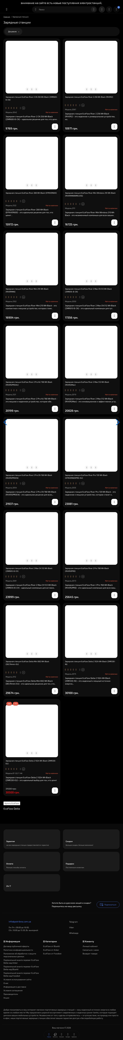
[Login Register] (109, 9)
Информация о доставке (15, 987)
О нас (6, 983)
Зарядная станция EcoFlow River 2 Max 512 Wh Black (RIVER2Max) (87, 383)
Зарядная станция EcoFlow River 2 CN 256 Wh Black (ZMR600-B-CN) (32, 98)
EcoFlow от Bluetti (51, 946)
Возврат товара (90, 953)
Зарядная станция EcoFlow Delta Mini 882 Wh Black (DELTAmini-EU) (27, 662)
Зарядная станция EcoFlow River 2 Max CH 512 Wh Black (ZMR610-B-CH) (29, 569)
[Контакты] (102, 9)
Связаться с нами (91, 950)
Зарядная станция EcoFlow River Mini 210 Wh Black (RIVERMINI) (27, 290)
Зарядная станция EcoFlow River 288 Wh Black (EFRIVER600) (31, 193)
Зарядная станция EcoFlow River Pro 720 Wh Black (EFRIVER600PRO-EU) (86, 476)
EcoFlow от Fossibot (52, 953)
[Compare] (32, 89)
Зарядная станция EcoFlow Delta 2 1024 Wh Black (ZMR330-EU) (31, 762)
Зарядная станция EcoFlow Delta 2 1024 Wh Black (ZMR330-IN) (90, 662)
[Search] (93, 9)
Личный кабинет (90, 946)
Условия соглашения (13, 990)
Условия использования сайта (17, 979)
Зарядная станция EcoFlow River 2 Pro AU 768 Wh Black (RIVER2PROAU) (29, 383)
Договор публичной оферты (16, 946)
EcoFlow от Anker (51, 950)
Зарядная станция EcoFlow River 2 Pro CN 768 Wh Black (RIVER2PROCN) (29, 476)
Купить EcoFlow (12, 803)
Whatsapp (71, 933)
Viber (69, 927)
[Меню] (7, 9)
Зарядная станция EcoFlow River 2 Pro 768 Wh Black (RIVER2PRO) (87, 569)
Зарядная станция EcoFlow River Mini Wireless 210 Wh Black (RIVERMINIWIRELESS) (90, 194)
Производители (11, 994)
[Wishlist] (36, 89)
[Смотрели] (55, 1035)
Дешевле (13, 31)
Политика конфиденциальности (18, 950)
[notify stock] (55, 127)
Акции (6, 998)
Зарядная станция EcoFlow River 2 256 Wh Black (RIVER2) (89, 97)
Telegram (71, 922)
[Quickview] (27, 89)
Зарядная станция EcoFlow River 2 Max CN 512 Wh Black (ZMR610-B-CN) (88, 290)
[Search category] (35, 9)
